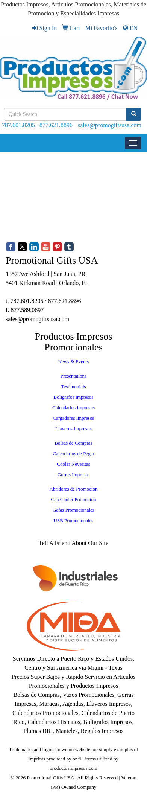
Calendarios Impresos (73, 407)
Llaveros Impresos (73, 428)
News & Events (73, 361)
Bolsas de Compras (73, 443)
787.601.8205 (18, 125)
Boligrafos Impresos (74, 397)
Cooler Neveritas (73, 464)
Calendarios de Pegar (73, 453)
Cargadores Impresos (73, 418)
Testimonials (73, 386)
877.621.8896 (56, 125)
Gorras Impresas (74, 474)
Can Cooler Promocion (73, 499)
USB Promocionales (74, 520)
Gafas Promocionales (73, 510)
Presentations (73, 376)
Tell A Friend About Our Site (73, 543)
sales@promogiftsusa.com (109, 125)
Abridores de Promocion (74, 489)
